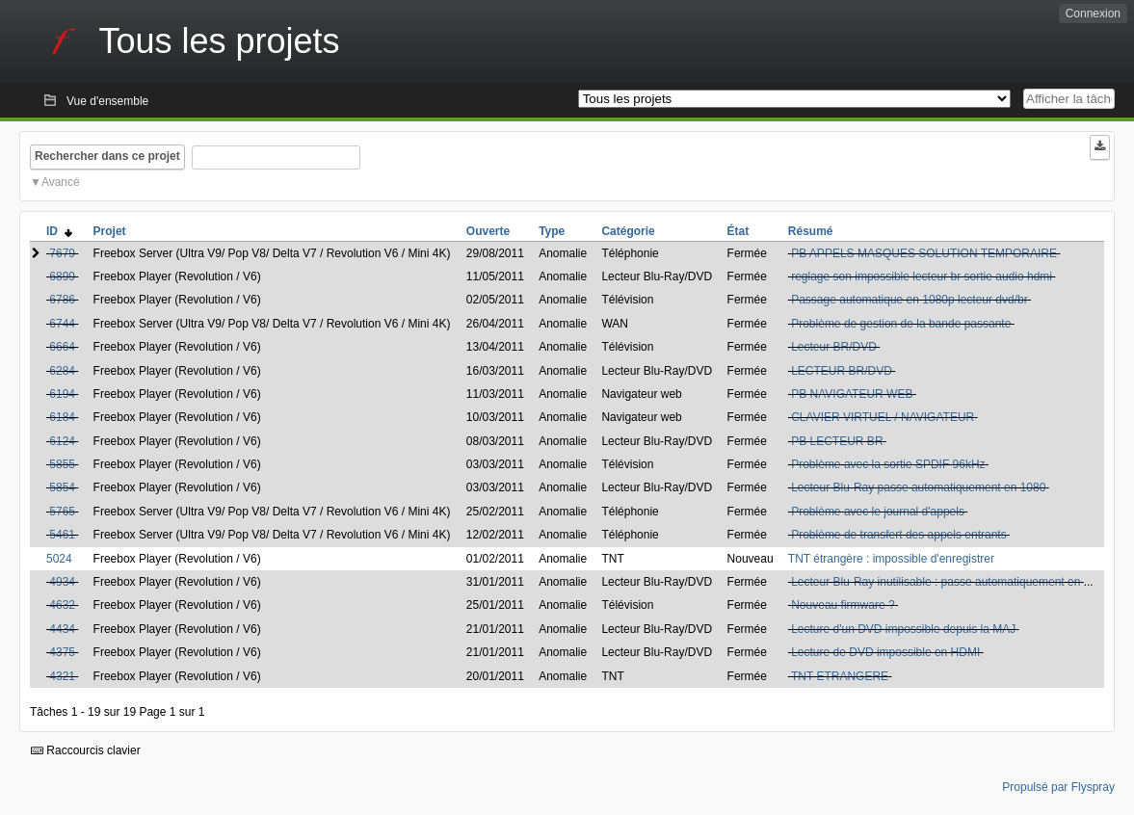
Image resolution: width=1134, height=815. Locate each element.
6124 (62, 441)
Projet (109, 231)
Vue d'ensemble (107, 101)
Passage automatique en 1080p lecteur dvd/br (909, 299)
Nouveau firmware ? (842, 605)
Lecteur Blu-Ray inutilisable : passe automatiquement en (935, 582)
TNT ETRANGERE (839, 676)
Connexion (1093, 13)
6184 (62, 417)
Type (552, 231)
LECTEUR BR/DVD (841, 371)
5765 (62, 511)
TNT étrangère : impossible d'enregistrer (891, 558)
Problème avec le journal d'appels (877, 511)
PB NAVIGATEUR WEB (851, 394)
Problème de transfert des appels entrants (898, 534)
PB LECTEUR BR (837, 441)
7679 (62, 253)
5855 (62, 464)
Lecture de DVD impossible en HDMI (885, 652)
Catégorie (627, 231)
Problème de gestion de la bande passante (901, 323)
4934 (62, 582)
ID (59, 231)
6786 (62, 299)
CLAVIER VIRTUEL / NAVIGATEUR (882, 417)
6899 (62, 276)
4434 (62, 629)
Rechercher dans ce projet (107, 156)
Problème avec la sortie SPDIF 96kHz (888, 464)
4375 (62, 652)
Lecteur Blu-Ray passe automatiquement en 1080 (918, 487)
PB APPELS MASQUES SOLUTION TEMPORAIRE (924, 253)
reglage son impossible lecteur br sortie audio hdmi (921, 276)
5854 (62, 487)
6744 (62, 323)
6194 (62, 394)
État (738, 231)
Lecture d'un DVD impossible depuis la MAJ (903, 629)
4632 (62, 605)
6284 (62, 371)
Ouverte (488, 231)
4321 (62, 676)
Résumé (810, 231)
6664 (62, 347)
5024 (59, 558)
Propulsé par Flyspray (1058, 787)
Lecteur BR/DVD (834, 347)
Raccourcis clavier (86, 750)
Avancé (60, 182)
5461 (62, 534)
